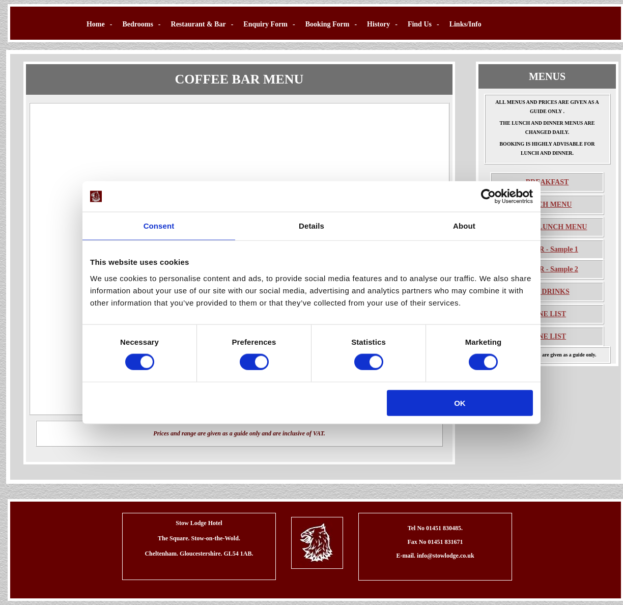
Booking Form (327, 24)
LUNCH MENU (547, 204)
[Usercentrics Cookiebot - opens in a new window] (488, 196)
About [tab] (464, 226)
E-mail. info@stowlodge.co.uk (435, 555)
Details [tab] (311, 226)
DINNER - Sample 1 (547, 249)
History (378, 24)
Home (96, 24)
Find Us (420, 24)
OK (460, 402)
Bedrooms (137, 24)
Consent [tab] (159, 226)
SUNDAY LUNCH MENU (547, 227)
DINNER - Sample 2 (547, 269)
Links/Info (465, 24)
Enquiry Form (265, 24)
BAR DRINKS (547, 291)
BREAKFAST (547, 182)
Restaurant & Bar (198, 24)
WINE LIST (547, 314)
